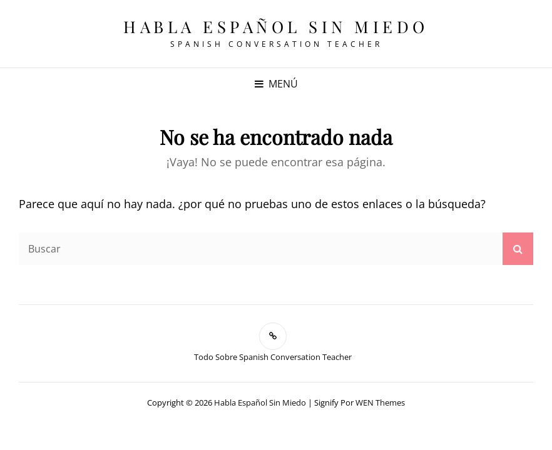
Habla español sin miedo (276, 27)
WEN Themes (380, 402)
